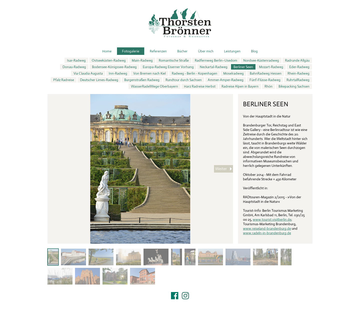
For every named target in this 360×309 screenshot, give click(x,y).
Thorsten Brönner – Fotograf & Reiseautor (180, 22)
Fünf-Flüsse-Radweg (265, 80)
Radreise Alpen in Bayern (240, 86)
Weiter (221, 168)
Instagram (185, 295)
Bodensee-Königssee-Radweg (114, 67)
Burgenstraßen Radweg (142, 80)
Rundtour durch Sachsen (184, 80)
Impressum (180, 302)
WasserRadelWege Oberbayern (154, 86)
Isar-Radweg (76, 60)
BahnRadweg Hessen (266, 73)
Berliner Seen (243, 67)
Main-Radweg (142, 60)
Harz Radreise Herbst (200, 86)
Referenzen (158, 51)
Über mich (206, 51)
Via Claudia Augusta (88, 73)
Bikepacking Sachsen (294, 86)
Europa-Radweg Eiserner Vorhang (168, 67)
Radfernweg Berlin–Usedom (216, 60)
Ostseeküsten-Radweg (109, 60)
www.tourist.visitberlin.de (272, 219)
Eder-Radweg (299, 67)
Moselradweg (233, 73)
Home (107, 51)
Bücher (182, 51)
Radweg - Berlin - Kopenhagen (194, 73)
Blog (254, 51)
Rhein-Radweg (299, 73)
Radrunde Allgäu (297, 60)
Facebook (174, 295)
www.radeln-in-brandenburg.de (267, 233)
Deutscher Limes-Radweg (99, 80)
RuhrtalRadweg (298, 80)
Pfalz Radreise (63, 80)
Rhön (268, 86)
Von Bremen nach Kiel (149, 73)
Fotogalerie (130, 51)
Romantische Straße (174, 60)
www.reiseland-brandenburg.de (267, 228)
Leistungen (232, 51)
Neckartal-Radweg (214, 67)
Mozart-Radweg (271, 67)
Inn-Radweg (118, 73)
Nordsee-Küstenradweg (261, 60)
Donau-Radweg (74, 67)
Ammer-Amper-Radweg (226, 80)
